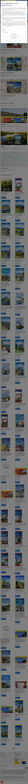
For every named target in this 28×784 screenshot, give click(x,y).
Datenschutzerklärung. (9, 25)
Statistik (4, 30)
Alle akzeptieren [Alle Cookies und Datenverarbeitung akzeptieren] (14, 34)
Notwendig (4, 28)
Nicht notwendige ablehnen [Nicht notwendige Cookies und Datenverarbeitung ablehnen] (14, 36)
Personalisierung (5, 32)
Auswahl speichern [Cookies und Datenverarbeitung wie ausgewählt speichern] (14, 38)
